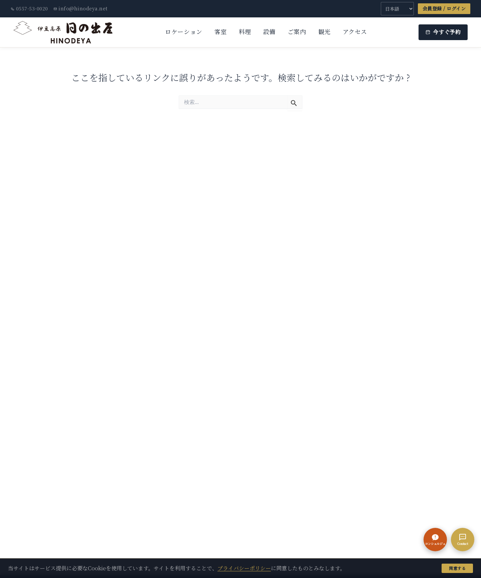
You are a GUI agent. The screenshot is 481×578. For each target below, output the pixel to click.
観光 (324, 31)
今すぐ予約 (443, 32)
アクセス (355, 31)
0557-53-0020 (29, 8)
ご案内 (297, 31)
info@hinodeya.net (80, 8)
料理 (245, 31)
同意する (457, 568)
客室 (220, 31)
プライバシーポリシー (244, 568)
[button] (435, 539)
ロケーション (183, 31)
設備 (269, 31)
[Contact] (462, 539)
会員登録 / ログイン (444, 8)
